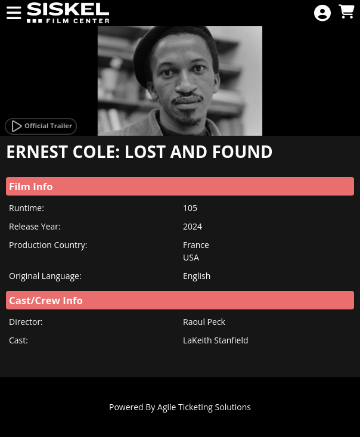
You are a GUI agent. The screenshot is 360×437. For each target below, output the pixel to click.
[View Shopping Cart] (346, 12)
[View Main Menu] (14, 13)
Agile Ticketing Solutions (204, 407)
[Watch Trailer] (41, 126)
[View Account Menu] (322, 13)
